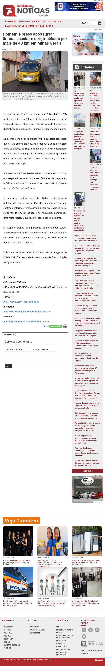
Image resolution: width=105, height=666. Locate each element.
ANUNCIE (7, 648)
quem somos (84, 652)
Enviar (8, 366)
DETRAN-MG (61, 641)
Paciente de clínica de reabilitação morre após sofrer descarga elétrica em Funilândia (87, 451)
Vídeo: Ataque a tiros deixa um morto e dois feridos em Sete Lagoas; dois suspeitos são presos (87, 249)
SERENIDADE (35, 633)
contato (92, 651)
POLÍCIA (57, 21)
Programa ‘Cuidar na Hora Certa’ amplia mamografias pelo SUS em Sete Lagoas (86, 333)
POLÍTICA (47, 21)
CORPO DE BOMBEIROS (61, 645)
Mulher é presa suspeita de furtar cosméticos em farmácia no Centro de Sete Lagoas (86, 344)
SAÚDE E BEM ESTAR (14, 26)
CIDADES (36, 21)
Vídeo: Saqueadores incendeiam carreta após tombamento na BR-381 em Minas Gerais (86, 439)
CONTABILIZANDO (37, 630)
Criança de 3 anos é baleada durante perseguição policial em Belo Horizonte (87, 462)
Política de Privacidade (61, 653)
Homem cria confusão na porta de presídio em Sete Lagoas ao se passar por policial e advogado (86, 262)
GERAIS (49, 26)
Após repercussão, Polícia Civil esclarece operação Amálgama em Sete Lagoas (86, 238)
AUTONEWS (34, 627)
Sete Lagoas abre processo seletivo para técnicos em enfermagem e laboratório (86, 415)
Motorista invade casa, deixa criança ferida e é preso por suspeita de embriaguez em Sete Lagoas (87, 381)
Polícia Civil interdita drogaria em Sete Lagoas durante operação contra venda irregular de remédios (87, 426)
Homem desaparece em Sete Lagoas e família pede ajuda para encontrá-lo (87, 405)
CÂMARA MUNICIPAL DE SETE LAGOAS (65, 636)
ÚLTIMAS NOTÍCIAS (35, 26)
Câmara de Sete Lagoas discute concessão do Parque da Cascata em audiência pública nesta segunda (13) (87, 394)
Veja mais (88, 470)
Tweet (46, 326)
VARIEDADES (24, 21)
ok (100, 23)
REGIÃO (7, 642)
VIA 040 (59, 627)
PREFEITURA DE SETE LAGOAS (64, 631)
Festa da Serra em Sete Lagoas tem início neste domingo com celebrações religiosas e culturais (86, 284)
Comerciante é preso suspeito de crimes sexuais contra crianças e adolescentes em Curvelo (86, 297)
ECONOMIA (8, 639)
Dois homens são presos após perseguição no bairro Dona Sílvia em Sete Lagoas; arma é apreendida (87, 322)
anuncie (98, 651)
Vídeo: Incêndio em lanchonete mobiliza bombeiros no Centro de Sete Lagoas (87, 357)
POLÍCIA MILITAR (63, 649)
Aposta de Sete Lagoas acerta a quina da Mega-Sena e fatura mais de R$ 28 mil (87, 273)
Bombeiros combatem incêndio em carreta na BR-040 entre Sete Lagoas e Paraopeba (86, 369)
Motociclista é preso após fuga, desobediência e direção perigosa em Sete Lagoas (86, 309)
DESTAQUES (10, 21)
